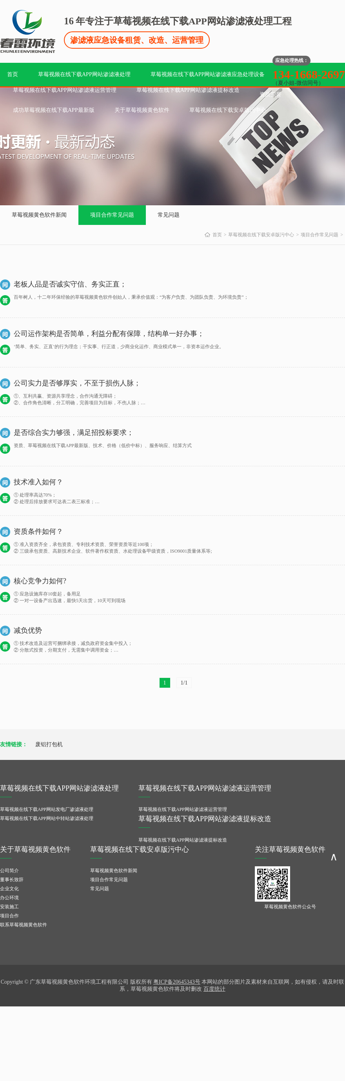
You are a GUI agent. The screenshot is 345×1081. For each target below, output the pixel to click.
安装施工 (9, 906)
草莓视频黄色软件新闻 (39, 215)
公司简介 (9, 870)
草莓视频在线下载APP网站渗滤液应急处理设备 (208, 74)
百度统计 (214, 989)
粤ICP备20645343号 (176, 982)
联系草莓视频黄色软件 (23, 925)
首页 (12, 74)
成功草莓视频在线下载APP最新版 (53, 110)
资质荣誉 (270, 94)
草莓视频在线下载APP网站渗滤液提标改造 (188, 90)
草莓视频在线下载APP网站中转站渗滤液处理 (46, 818)
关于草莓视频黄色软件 (141, 110)
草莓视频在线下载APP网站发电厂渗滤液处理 (46, 809)
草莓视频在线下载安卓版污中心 (227, 110)
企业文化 (9, 888)
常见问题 (169, 215)
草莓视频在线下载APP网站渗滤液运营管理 (64, 90)
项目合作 (9, 915)
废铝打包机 (49, 744)
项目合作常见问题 (112, 215)
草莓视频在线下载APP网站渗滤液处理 (84, 74)
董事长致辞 (12, 879)
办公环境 (9, 897)
